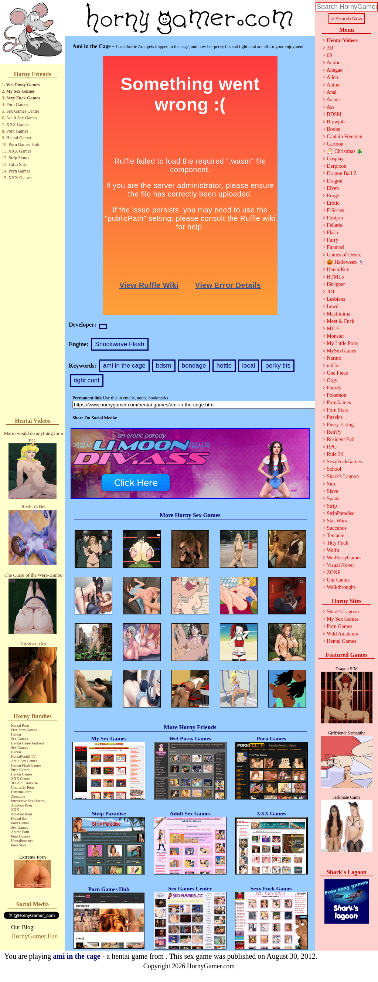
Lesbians (336, 299)
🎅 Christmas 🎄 (345, 151)
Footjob (335, 218)
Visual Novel (340, 565)
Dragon (334, 181)
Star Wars (337, 521)
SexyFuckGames (344, 461)
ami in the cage (124, 365)
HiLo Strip (18, 164)
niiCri (333, 365)
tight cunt (86, 380)
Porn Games (17, 104)
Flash (332, 232)
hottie (224, 365)
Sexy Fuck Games (23, 97)
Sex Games (19, 739)
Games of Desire (344, 255)
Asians (334, 99)
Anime (334, 85)
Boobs (333, 129)
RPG (332, 447)
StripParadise (340, 513)
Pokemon (336, 395)
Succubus (337, 528)
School (334, 469)
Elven (333, 188)
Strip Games (20, 770)
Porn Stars (18, 845)
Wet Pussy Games (23, 84)
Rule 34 (335, 454)
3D (330, 48)
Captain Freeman (344, 136)
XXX (15, 810)
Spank (333, 498)
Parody (334, 388)
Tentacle (335, 535)
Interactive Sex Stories (28, 801)
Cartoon (335, 144)
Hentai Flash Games (26, 765)
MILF (333, 328)
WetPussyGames (344, 557)
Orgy (332, 380)
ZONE (333, 572)
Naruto (334, 358)
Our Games (338, 580)
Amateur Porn (21, 805)
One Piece (337, 373)
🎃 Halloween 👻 (345, 262)
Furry (332, 240)
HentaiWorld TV (23, 756)
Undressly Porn (22, 787)
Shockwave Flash (119, 344)
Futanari (335, 247)
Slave (332, 491)
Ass (330, 107)
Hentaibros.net (22, 841)
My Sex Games (20, 91)
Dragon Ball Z (342, 173)
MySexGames (341, 351)
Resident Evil (341, 439)
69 (329, 55)
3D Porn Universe (24, 783)
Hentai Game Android (27, 743)
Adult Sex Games (21, 117)
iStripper (336, 284)
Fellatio (335, 225)
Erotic (333, 203)
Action (334, 62)
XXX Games (17, 124)
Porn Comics (20, 836)
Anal (332, 92)
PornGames (339, 402)
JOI (330, 291)
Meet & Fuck (340, 321)
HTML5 (335, 277)
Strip (332, 506)
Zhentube (18, 796)
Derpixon (336, 166)
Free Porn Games (24, 730)
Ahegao (335, 70)
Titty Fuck (337, 543)
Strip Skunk (19, 157)
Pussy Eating (340, 424)
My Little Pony (342, 343)
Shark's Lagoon (343, 476)
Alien (332, 77)
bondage (194, 365)
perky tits (277, 365)
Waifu (333, 550)
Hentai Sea (19, 818)
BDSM (334, 114)
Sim (331, 484)
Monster (335, 336)
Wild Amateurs (342, 634)
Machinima (338, 314)
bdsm (163, 365)
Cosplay (335, 158)
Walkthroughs (341, 587)
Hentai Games (21, 774)
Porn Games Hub (23, 144)
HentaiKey (338, 269)
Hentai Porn (20, 725)
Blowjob (335, 122)
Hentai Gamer (18, 137)
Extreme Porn (21, 792)
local (248, 365)
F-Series (335, 210)
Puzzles (335, 417)
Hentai (16, 734)
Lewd (332, 306)
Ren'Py (334, 432)
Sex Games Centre (22, 111)
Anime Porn (20, 832)
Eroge (333, 195)
